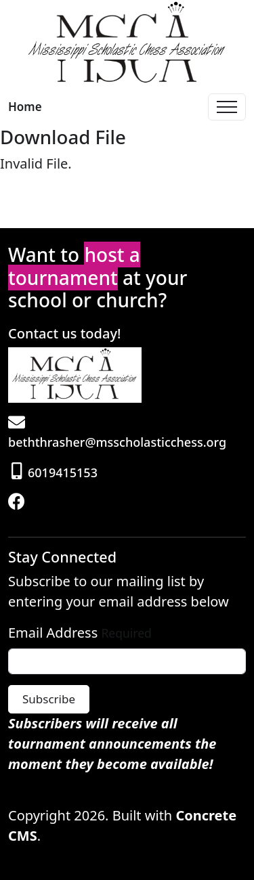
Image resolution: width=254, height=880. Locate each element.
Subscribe (48, 699)
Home (25, 106)
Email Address (53, 632)
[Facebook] (18, 503)
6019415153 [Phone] (55, 472)
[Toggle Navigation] (227, 106)
